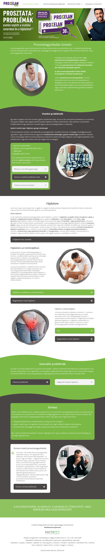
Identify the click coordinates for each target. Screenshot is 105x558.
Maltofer (29, 543)
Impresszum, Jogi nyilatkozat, (63, 540)
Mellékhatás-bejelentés (52, 527)
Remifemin (72, 543)
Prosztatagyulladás (31, 4)
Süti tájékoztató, (47, 540)
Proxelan (64, 543)
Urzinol (56, 545)
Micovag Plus (47, 543)
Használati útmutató (93, 4)
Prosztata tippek (74, 4)
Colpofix (22, 543)
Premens (56, 543)
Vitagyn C (63, 545)
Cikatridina (14, 543)
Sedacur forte (47, 545)
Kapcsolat (76, 540)
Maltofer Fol (38, 543)
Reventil (39, 545)
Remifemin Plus (82, 543)
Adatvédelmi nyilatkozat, (34, 540)
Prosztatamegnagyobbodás (54, 4)
